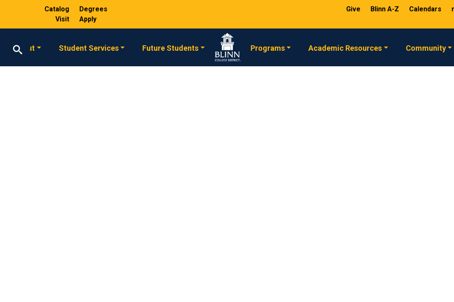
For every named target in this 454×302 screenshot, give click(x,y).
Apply (88, 19)
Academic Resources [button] (345, 47)
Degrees (93, 9)
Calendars (426, 9)
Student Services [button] (89, 47)
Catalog (57, 9)
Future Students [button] (170, 47)
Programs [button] (267, 47)
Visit (63, 19)
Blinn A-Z (386, 9)
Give (354, 9)
